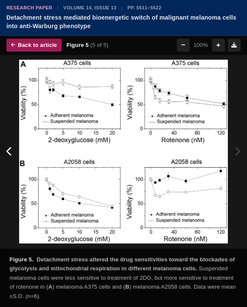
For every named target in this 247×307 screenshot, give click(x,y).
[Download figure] (234, 45)
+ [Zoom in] (218, 45)
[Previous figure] (9, 152)
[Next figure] (237, 152)
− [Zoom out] (183, 45)
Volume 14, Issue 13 (89, 7)
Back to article (34, 45)
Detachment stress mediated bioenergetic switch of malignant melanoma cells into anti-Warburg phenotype (121, 21)
